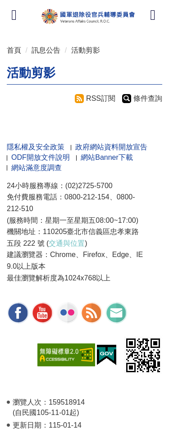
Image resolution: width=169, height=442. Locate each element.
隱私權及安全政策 (35, 147)
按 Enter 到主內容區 (40, 6)
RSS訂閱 (100, 98)
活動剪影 (85, 50)
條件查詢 (147, 98)
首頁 (14, 50)
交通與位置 (67, 243)
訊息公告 (46, 50)
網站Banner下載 (107, 157)
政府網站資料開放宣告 (111, 147)
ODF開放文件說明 (40, 157)
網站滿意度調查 (36, 167)
